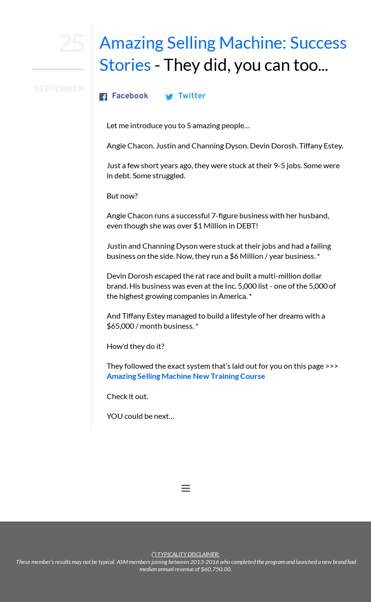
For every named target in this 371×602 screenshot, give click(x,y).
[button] (185, 488)
